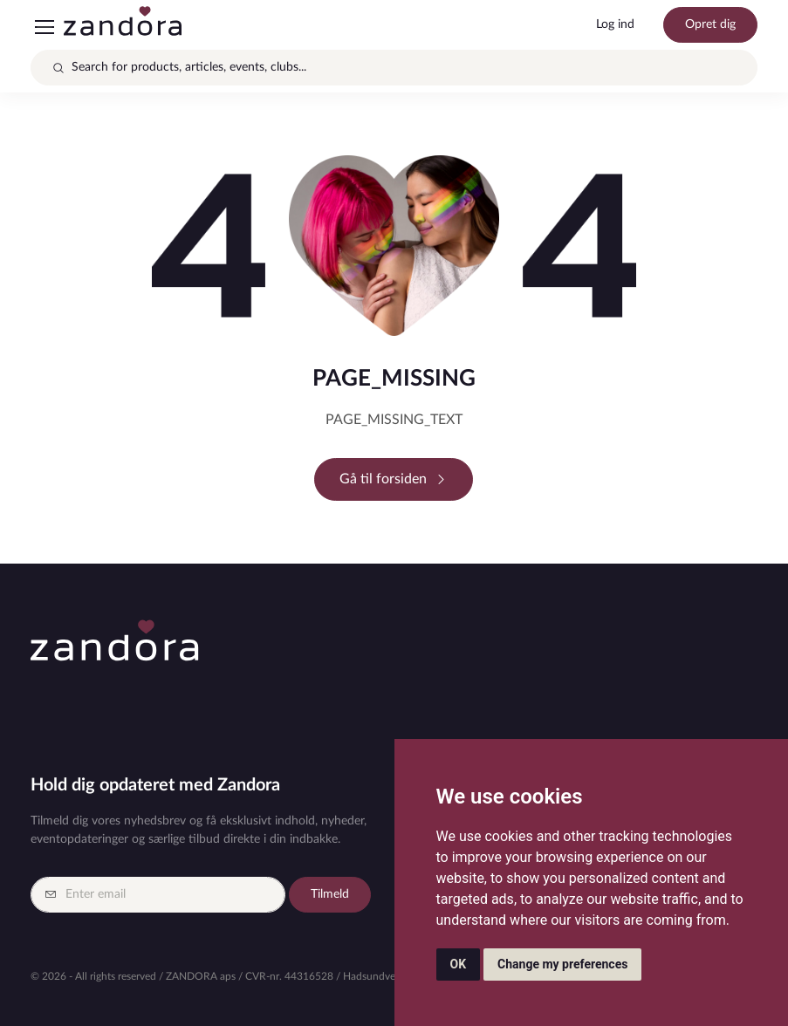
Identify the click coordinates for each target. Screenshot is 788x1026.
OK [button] (458, 964)
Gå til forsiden (393, 479)
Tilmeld (330, 894)
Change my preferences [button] (562, 964)
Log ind (615, 24)
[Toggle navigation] (44, 27)
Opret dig (710, 24)
